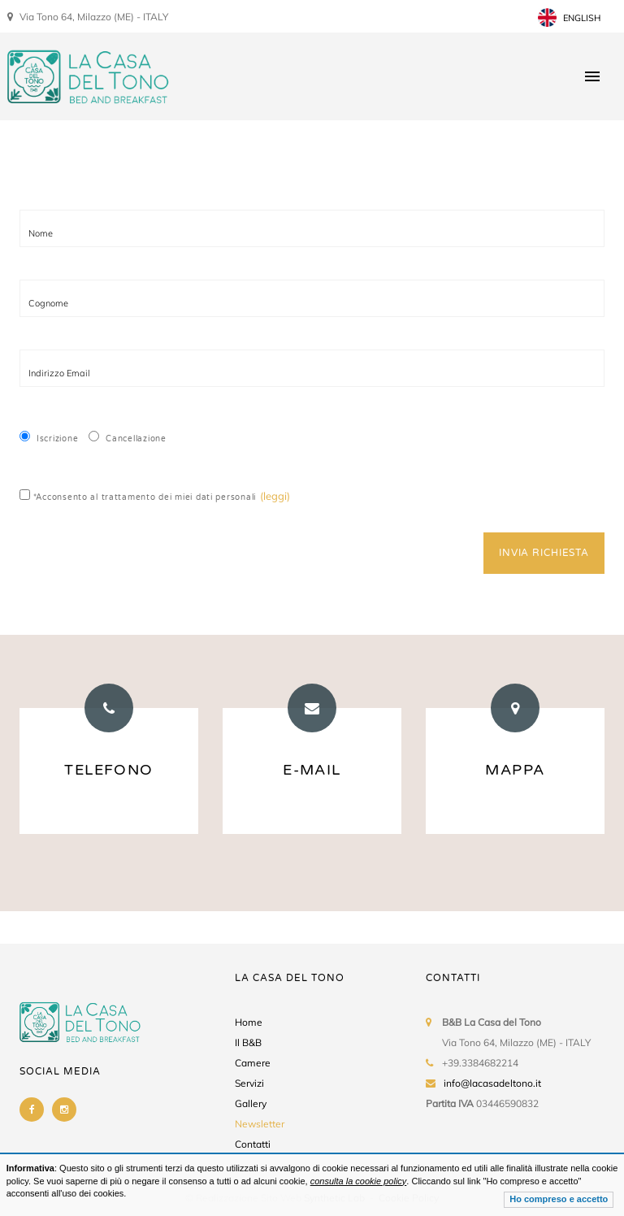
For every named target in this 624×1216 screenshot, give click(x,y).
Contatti (253, 1144)
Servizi (249, 1083)
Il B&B (248, 1042)
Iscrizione (49, 437)
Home (248, 1022)
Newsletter (259, 1124)
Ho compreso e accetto (558, 1199)
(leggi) (275, 495)
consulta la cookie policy (358, 1181)
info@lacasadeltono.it (492, 1083)
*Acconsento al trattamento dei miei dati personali (138, 495)
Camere (253, 1063)
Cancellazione (127, 437)
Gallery (250, 1103)
